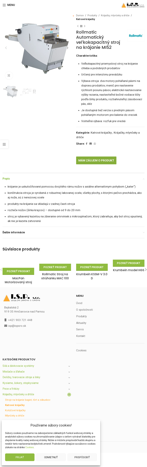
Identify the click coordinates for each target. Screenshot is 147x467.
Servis (80, 324)
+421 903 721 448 (20, 314)
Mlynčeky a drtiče (15, 410)
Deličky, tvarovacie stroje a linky (22, 372)
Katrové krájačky (85, 19)
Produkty (91, 15)
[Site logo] (132, 4)
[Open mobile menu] (9, 5)
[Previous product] (78, 26)
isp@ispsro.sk (17, 320)
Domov (80, 15)
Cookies (29, 447)
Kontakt (80, 330)
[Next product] (84, 26)
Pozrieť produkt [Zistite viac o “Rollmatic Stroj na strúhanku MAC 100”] (55, 262)
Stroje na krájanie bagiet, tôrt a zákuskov (28, 394)
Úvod (79, 298)
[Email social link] (91, 138)
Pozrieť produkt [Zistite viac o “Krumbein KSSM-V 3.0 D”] (92, 262)
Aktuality (81, 317)
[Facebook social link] (87, 138)
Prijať (19, 457)
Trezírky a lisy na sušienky (18, 416)
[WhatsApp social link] (95, 138)
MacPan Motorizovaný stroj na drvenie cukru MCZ (18, 277)
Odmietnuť (50, 457)
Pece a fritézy (11, 383)
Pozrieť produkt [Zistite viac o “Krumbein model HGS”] (128, 258)
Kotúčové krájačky (15, 405)
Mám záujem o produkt (97, 155)
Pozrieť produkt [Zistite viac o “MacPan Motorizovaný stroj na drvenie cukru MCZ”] (18, 266)
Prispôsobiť (82, 457)
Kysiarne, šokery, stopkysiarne (21, 377)
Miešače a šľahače (14, 366)
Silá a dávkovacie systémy (18, 360)
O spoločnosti (84, 304)
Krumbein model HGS (129, 265)
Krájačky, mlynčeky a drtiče (114, 15)
